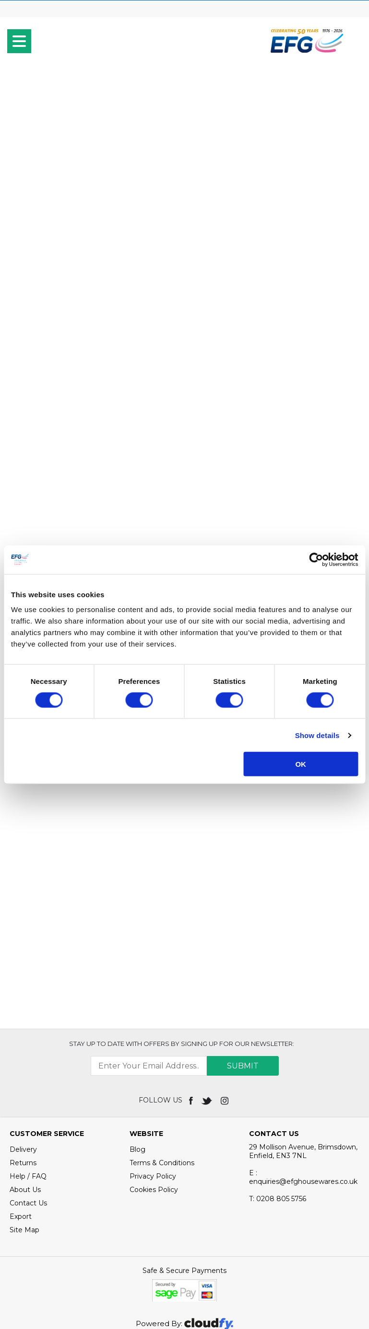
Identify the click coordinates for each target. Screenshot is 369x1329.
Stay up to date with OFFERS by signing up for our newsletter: (181, 966)
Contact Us (28, 1125)
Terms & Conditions (162, 1085)
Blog (137, 1072)
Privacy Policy (153, 1098)
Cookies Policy (154, 1112)
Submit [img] (243, 988)
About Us (25, 1112)
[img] (191, 1022)
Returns (23, 1085)
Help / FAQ (28, 1098)
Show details (317, 735)
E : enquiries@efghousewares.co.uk (303, 1099)
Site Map (24, 1152)
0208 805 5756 (277, 1121)
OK (300, 764)
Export (21, 1139)
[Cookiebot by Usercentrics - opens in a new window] (316, 559)
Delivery (23, 1072)
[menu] (19, 41)
